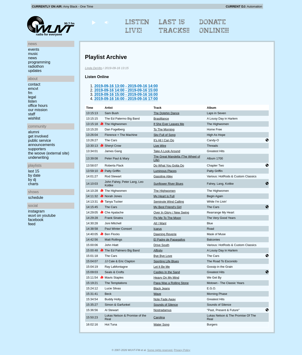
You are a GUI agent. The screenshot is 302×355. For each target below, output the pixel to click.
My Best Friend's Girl (167, 207)
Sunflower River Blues (168, 183)
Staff (31, 114)
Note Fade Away (165, 299)
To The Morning (164, 129)
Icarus (158, 228)
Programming (39, 62)
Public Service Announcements (41, 142)
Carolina (159, 317)
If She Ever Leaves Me (169, 124)
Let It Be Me (162, 266)
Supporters (37, 149)
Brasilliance (161, 118)
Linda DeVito (93, 68)
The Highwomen (165, 190)
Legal (32, 97)
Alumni (33, 132)
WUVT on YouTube (42, 215)
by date (34, 175)
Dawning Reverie (165, 234)
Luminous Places (165, 171)
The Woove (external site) (48, 153)
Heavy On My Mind (166, 277)
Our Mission (37, 110)
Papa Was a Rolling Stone (171, 283)
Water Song (161, 324)
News (32, 58)
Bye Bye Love (163, 256)
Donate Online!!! (214, 26)
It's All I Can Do (164, 140)
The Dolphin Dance (167, 113)
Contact (34, 84)
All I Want (160, 223)
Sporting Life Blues (166, 261)
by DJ (32, 180)
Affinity (158, 250)
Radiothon (36, 66)
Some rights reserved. (160, 350)
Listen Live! (137, 26)
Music (33, 54)
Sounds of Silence (166, 304)
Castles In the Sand (167, 272)
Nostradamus (163, 310)
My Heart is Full (164, 196)
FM (30, 93)
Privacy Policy (182, 350)
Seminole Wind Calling (169, 201)
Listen (32, 101)
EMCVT (33, 89)
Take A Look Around (167, 151)
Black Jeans (162, 288)
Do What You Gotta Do (169, 165)
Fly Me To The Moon (167, 218)
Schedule (35, 198)
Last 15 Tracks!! (174, 26)
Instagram (36, 211)
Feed (31, 224)
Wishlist (34, 118)
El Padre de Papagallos (169, 239)
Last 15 (33, 171)
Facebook (35, 220)
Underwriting (38, 157)
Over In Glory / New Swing (171, 212)
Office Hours (37, 106)
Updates (35, 71)
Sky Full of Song (165, 135)
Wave (157, 294)
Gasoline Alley (163, 176)
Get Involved (38, 136)
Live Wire (160, 145)
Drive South (161, 245)
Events (33, 49)
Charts (33, 184)
